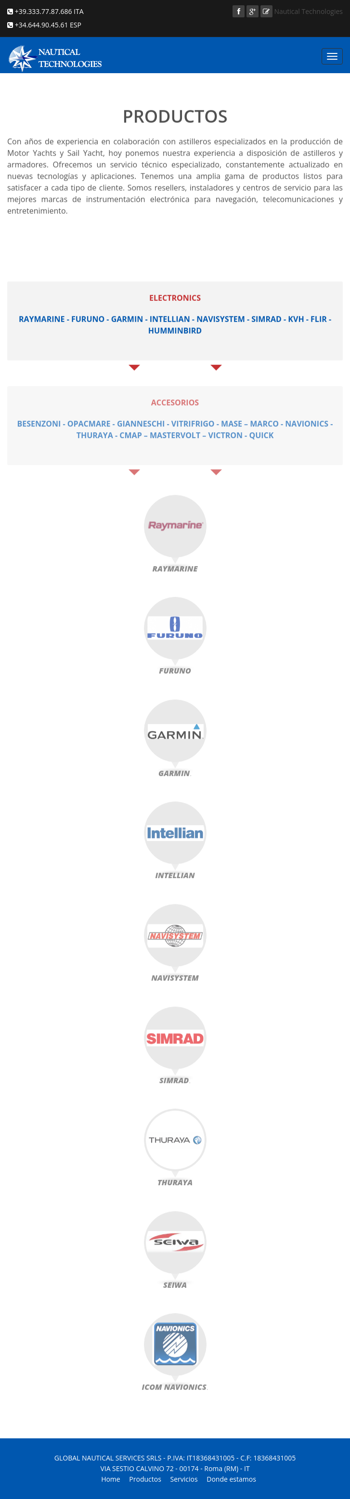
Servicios (184, 1479)
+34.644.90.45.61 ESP (47, 24)
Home (110, 1479)
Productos (145, 1479)
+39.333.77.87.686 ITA (48, 11)
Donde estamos (231, 1479)
